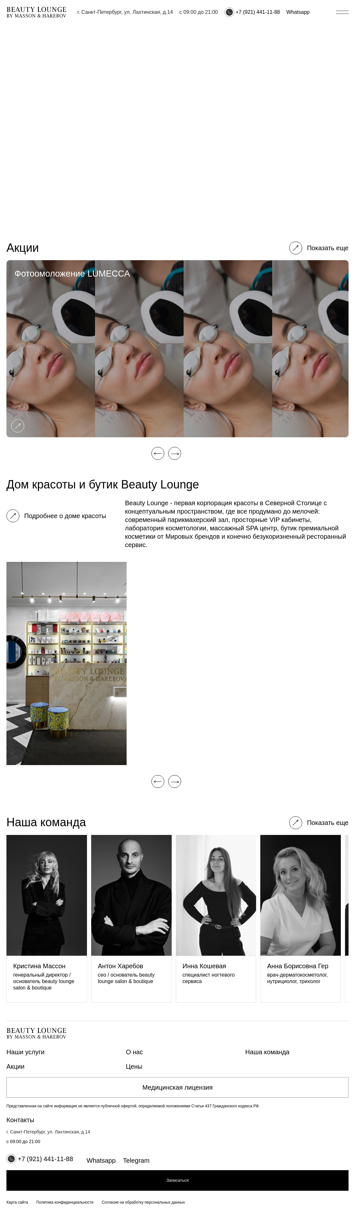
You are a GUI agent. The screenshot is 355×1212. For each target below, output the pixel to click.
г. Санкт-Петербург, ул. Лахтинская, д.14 (125, 12)
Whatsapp (298, 12)
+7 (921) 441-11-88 (258, 12)
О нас (134, 1052)
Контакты (20, 1119)
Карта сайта (17, 1202)
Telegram (136, 1160)
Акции (15, 1066)
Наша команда (267, 1052)
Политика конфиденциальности (64, 1202)
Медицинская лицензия (177, 1087)
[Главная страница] (36, 12)
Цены (134, 1066)
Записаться (177, 1180)
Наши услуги (25, 1052)
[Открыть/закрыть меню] (342, 12)
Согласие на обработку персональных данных (143, 1202)
